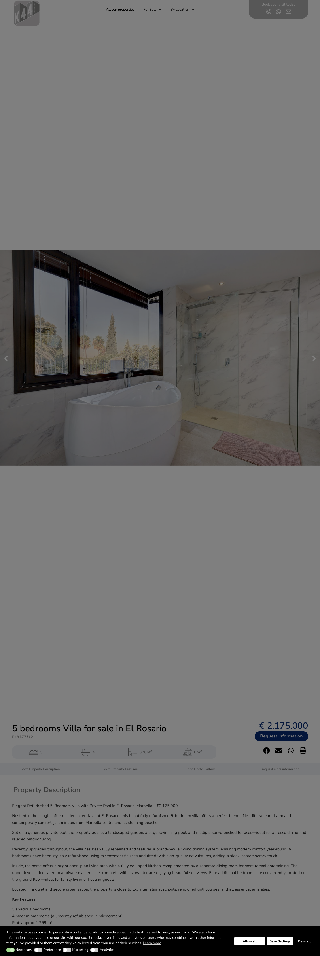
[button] (10, 950)
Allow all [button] (250, 941)
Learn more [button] (152, 943)
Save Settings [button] (280, 941)
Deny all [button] (304, 941)
